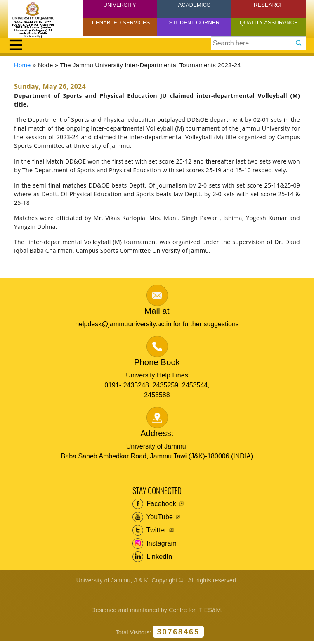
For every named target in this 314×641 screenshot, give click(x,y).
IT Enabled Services (120, 22)
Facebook (154, 504)
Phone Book (157, 362)
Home (22, 65)
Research (269, 5)
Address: (157, 433)
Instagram (154, 543)
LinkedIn (152, 556)
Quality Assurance (269, 22)
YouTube (152, 517)
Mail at (156, 311)
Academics (194, 5)
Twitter (149, 530)
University (120, 5)
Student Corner (194, 22)
